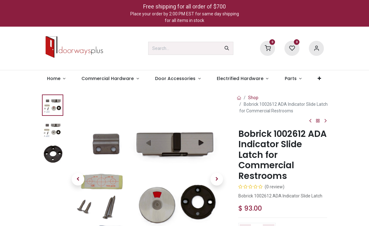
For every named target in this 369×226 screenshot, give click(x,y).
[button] (78, 179)
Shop (253, 97)
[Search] (227, 48)
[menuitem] (56, 78)
